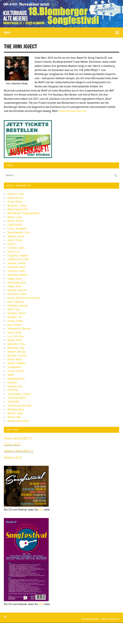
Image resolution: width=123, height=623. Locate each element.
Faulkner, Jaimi (16, 247)
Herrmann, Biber (17, 294)
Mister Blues (14, 359)
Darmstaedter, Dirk (18, 232)
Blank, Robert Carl (17, 209)
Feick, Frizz (13, 251)
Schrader (12, 382)
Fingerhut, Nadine (17, 255)
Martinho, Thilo (16, 344)
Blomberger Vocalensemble (23, 213)
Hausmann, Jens (16, 282)
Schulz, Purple (15, 370)
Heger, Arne (14, 286)
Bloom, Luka (14, 217)
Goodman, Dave (16, 267)
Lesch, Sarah (14, 332)
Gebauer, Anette (16, 263)
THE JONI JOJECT (17, 397)
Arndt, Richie (14, 201)
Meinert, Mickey (16, 351)
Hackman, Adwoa (17, 274)
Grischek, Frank (16, 270)
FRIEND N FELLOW (18, 259)
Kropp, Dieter (15, 320)
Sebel (10, 374)
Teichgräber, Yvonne (19, 394)
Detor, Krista (14, 240)
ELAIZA (11, 244)
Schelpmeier (14, 367)
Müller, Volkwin (16, 363)
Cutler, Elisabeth (17, 228)
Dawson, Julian (15, 236)
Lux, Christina (15, 336)
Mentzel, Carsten (17, 355)
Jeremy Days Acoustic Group (23, 297)
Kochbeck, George (17, 305)
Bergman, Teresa (17, 205)
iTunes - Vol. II (12, 444)
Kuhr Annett (14, 324)
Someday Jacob (16, 378)
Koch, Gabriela (15, 301)
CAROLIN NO (14, 224)
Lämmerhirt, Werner (19, 328)
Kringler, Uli (14, 317)
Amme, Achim (15, 197)
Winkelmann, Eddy (18, 420)
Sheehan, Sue (14, 386)
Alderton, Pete (15, 194)
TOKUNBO (13, 401)
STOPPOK (12, 390)
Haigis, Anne (14, 278)
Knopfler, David (16, 313)
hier (41, 509)
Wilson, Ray (13, 417)
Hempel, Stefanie (17, 290)
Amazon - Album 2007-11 (18, 450)
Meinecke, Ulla (15, 347)
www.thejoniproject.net (72, 111)
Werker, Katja (15, 413)
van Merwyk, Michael (19, 405)
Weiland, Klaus (15, 409)
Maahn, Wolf (14, 340)
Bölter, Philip (15, 220)
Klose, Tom (13, 309)
